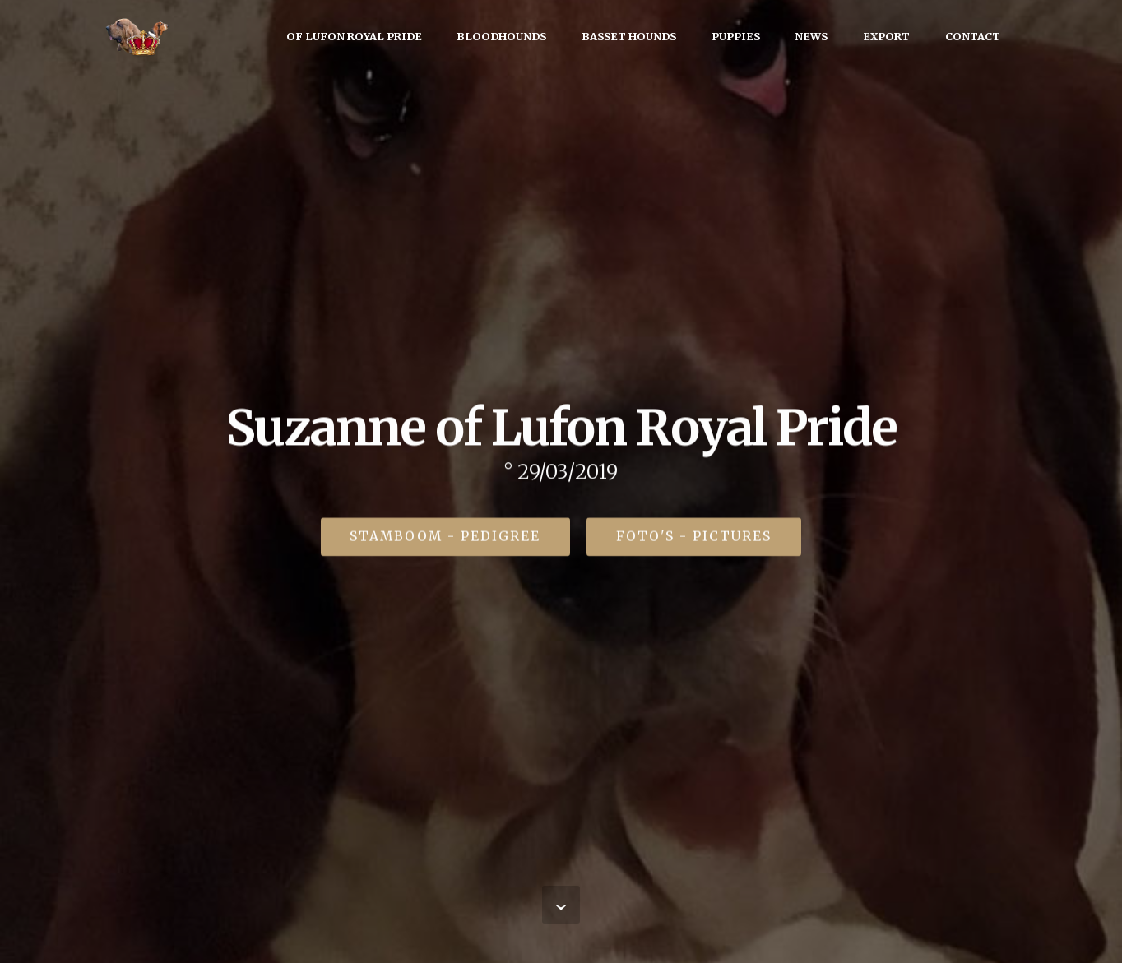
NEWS (811, 36)
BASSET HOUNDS (629, 36)
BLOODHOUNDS (501, 36)
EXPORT (886, 36)
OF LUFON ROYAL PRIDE (354, 36)
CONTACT (972, 36)
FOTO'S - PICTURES (694, 537)
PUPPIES (736, 36)
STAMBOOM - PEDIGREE (445, 537)
